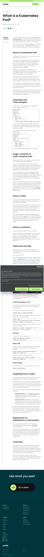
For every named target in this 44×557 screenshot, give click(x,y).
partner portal (26, 513)
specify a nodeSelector (34, 393)
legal (4, 527)
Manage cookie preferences (34, 285)
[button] (40, 4)
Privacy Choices (5, 551)
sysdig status (26, 520)
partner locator (26, 510)
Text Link (5, 42)
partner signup (26, 508)
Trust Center (24, 551)
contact (4, 525)
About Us (5, 518)
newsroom (5, 524)
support (24, 518)
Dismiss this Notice (36, 289)
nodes (25, 216)
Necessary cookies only (22, 289)
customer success (27, 524)
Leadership (5, 520)
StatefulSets (35, 425)
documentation (26, 522)
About (25, 279)
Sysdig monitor (6, 508)
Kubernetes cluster (17, 38)
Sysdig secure (6, 506)
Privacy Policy (17, 279)
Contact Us (5, 552)
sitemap (4, 529)
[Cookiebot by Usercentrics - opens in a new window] (38, 267)
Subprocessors (25, 549)
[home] (5, 4)
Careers (4, 522)
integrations (25, 512)
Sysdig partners (26, 506)
